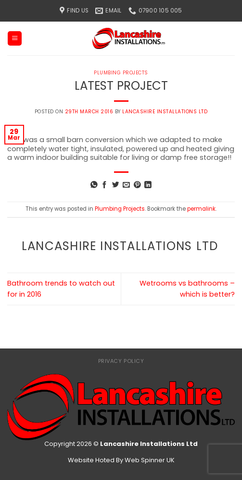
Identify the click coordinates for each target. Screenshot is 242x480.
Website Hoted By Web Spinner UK (121, 460)
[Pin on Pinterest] (137, 185)
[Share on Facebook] (104, 185)
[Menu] (15, 38)
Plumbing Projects (121, 72)
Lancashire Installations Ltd (164, 111)
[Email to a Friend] (126, 185)
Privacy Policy (121, 361)
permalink (201, 209)
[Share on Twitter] (115, 185)
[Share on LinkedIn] (148, 185)
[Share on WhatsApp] (94, 185)
